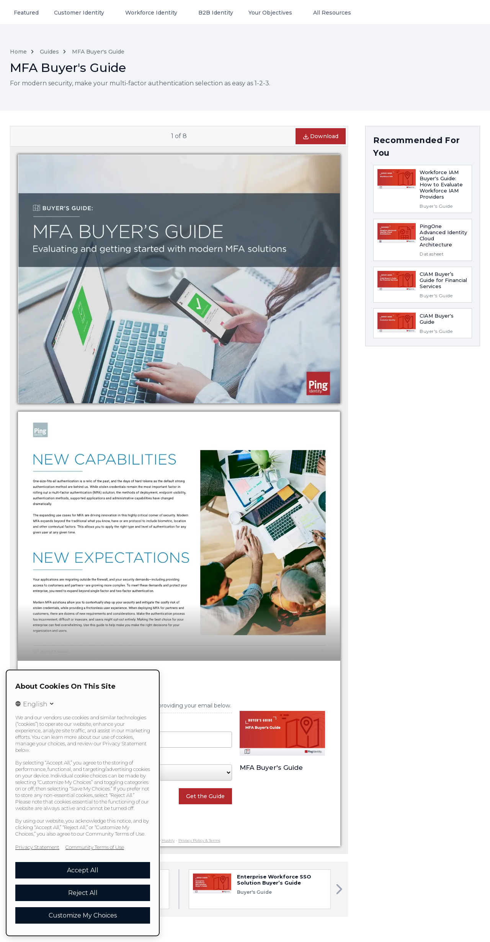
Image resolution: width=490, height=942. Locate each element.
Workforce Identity (151, 12)
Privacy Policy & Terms (199, 840)
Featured (26, 12)
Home (18, 51)
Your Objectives (270, 12)
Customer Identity (79, 12)
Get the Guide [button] (205, 796)
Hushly (168, 840)
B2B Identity (215, 12)
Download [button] (320, 136)
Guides (49, 51)
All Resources (332, 12)
